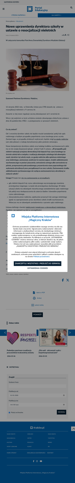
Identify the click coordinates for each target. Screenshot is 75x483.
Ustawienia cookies (37, 268)
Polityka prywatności (41, 257)
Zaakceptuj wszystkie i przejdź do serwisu (37, 263)
